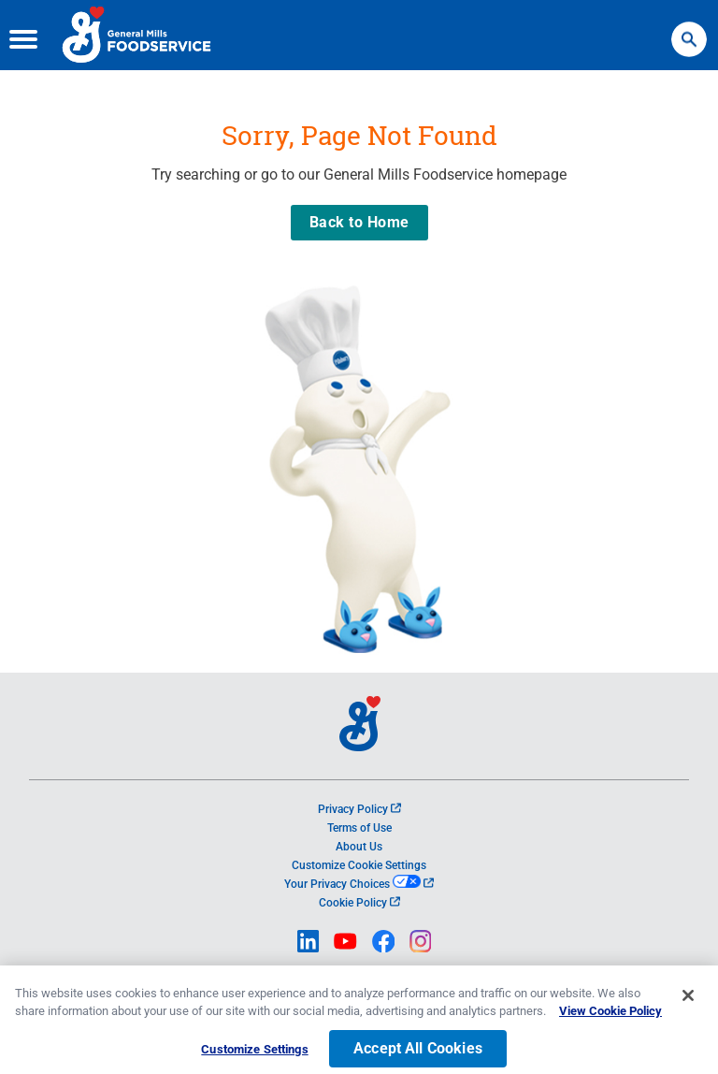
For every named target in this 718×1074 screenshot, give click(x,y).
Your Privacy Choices (358, 884)
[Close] (688, 1004)
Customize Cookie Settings (359, 865)
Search (689, 30)
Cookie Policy (359, 902)
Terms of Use (359, 828)
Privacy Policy (359, 809)
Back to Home (359, 222)
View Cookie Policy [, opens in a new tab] (610, 1021)
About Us (359, 846)
